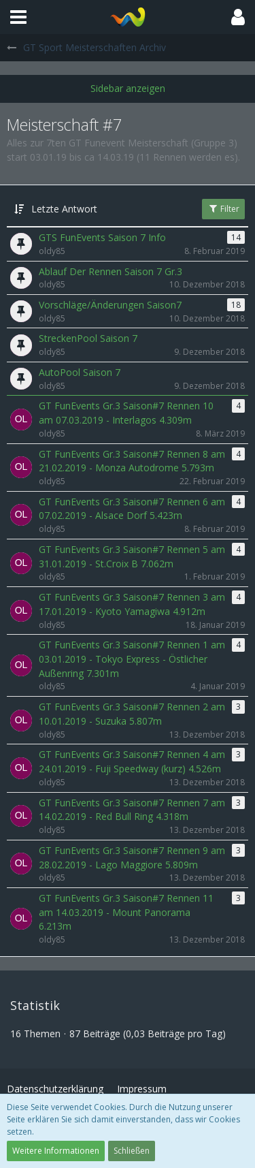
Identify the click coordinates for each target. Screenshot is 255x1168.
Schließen (132, 1150)
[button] (18, 17)
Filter (223, 209)
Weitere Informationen (55, 1150)
